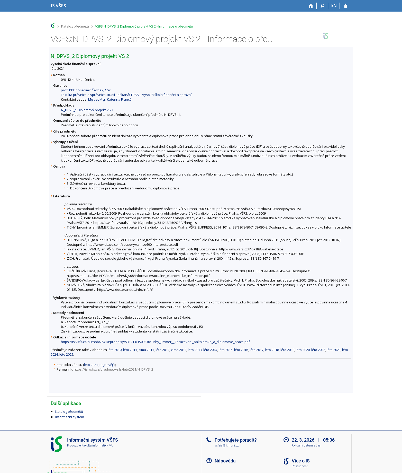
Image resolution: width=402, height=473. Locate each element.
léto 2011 (130, 349)
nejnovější (107, 364)
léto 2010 (115, 349)
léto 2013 (195, 349)
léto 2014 (210, 349)
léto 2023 (334, 349)
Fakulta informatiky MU (97, 445)
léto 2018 (272, 349)
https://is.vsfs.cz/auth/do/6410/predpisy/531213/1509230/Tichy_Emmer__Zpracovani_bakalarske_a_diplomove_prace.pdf (155, 341)
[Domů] (311, 6)
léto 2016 (241, 349)
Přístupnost (300, 466)
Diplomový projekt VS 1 (87, 110)
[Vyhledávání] (322, 6)
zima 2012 (178, 349)
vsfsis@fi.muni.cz (227, 445)
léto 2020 (303, 349)
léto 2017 (256, 349)
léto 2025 (66, 354)
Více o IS (301, 460)
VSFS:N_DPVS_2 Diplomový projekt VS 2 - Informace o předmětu (144, 26)
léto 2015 (226, 349)
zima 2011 (146, 349)
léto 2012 (162, 349)
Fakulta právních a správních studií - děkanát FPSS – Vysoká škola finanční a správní (126, 94)
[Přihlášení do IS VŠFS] (345, 6)
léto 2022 (318, 349)
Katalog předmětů (75, 26)
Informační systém (69, 417)
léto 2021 (91, 364)
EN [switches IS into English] (334, 5)
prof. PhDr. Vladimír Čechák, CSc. (86, 90)
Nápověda (225, 460)
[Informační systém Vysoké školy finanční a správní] (58, 5)
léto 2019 (287, 349)
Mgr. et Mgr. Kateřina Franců (110, 99)
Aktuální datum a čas (306, 445)
